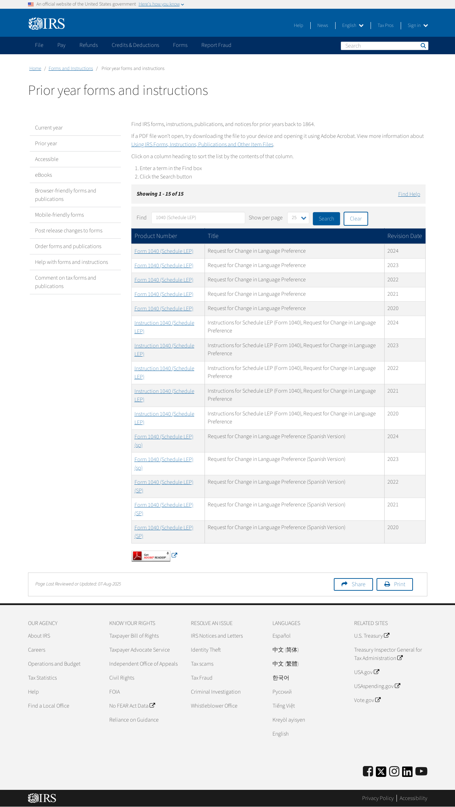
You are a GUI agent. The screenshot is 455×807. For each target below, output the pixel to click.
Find (142, 218)
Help (298, 25)
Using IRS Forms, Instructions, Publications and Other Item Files (202, 144)
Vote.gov (367, 700)
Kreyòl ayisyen (289, 720)
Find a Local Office (48, 706)
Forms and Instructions (71, 68)
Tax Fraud (202, 678)
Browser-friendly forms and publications (65, 195)
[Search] (384, 46)
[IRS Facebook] (368, 771)
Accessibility (413, 798)
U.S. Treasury (371, 636)
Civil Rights (121, 678)
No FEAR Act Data (132, 706)
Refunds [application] (89, 45)
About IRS (39, 636)
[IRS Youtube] (421, 771)
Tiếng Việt (284, 706)
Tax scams (202, 664)
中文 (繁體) (286, 664)
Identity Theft (206, 650)
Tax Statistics (42, 678)
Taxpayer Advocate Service (139, 650)
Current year (49, 128)
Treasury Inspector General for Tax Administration (388, 654)
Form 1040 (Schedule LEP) (164, 251)
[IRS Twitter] (381, 774)
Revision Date (404, 236)
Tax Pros (386, 25)
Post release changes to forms (68, 230)
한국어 (281, 678)
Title (213, 236)
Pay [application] (61, 45)
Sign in (418, 25)
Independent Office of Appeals (143, 664)
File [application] (39, 45)
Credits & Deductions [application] (135, 45)
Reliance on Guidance (134, 720)
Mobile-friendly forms (59, 215)
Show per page (266, 218)
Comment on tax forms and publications (65, 282)
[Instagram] (394, 771)
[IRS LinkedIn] (407, 774)
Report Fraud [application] (216, 45)
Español (282, 636)
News (322, 25)
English (353, 25)
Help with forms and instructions (71, 262)
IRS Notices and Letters (217, 636)
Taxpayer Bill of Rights (134, 636)
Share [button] (358, 584)
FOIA (114, 692)
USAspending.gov (377, 686)
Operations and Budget (54, 664)
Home (35, 68)
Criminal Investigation (216, 692)
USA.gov (366, 672)
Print (399, 584)
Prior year (46, 143)
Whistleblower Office (214, 706)
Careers (36, 650)
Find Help (409, 194)
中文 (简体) (286, 650)
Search (423, 45)
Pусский (282, 692)
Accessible (46, 159)
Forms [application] (180, 45)
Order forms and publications (68, 246)
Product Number (156, 236)
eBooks (43, 175)
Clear (356, 219)
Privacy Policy (378, 798)
